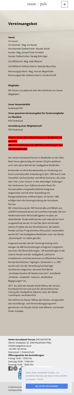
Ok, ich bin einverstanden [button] (46, 386)
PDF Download (15, 120)
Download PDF (15, 108)
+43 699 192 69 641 (17, 349)
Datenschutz (28, 352)
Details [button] (40, 379)
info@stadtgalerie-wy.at (19, 345)
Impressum (14, 352)
